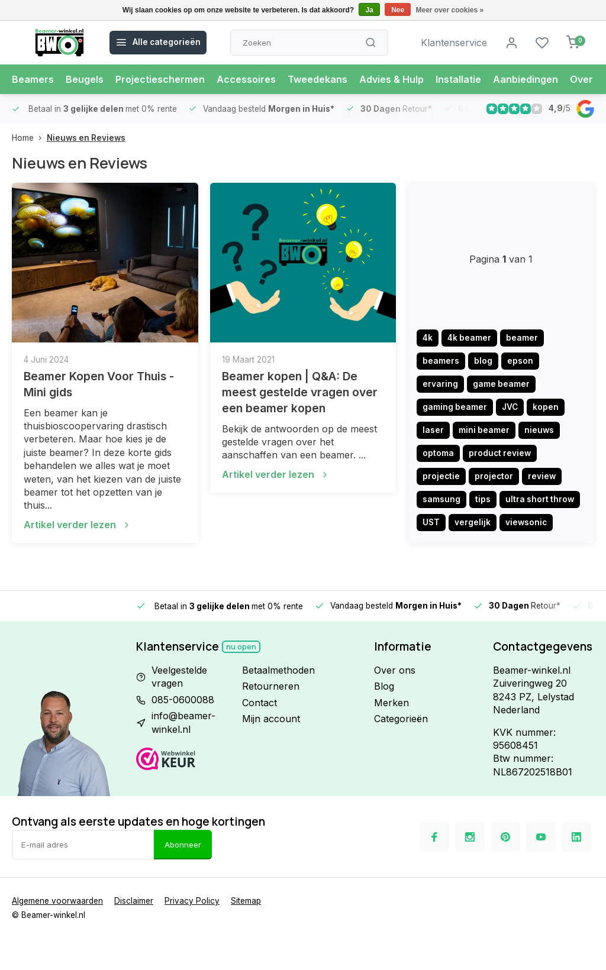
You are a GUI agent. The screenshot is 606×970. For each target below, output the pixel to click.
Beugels (85, 79)
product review (500, 453)
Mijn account (271, 719)
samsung (441, 499)
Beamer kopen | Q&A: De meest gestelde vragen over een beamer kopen (300, 392)
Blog (384, 686)
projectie (441, 476)
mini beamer (484, 430)
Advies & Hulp (391, 79)
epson (520, 361)
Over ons (394, 670)
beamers (441, 361)
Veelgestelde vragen (179, 676)
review (542, 476)
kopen (546, 407)
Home (29, 138)
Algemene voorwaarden (57, 901)
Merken (391, 703)
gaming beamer (455, 407)
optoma (438, 453)
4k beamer (469, 337)
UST (431, 522)
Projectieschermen (160, 79)
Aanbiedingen (525, 79)
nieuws (539, 430)
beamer (522, 337)
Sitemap (246, 901)
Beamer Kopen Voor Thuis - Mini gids (99, 384)
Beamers (33, 79)
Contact (259, 703)
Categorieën (401, 719)
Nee (397, 10)
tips (483, 499)
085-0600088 (183, 700)
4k (428, 337)
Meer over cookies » (450, 10)
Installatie (458, 79)
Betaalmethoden (278, 670)
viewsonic (526, 522)
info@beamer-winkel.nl (183, 722)
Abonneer (183, 844)
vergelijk (472, 522)
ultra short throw (539, 499)
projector (494, 476)
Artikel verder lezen (77, 525)
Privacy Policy (192, 901)
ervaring (440, 384)
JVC (510, 407)
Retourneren (270, 686)
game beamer (501, 384)
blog (483, 361)
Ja (369, 10)
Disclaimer (133, 901)
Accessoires (246, 79)
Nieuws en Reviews (86, 138)
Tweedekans (317, 79)
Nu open (241, 647)
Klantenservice (454, 42)
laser (433, 430)
